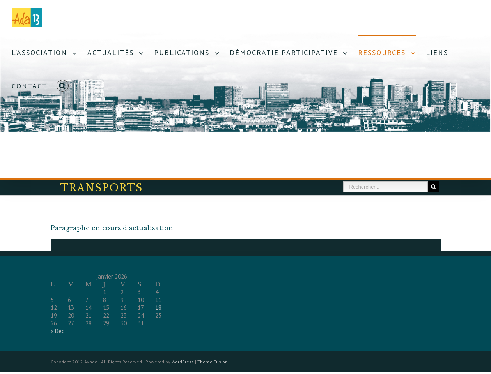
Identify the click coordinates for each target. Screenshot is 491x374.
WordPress (183, 362)
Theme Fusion (212, 362)
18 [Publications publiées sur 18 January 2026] (158, 307)
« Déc (57, 331)
